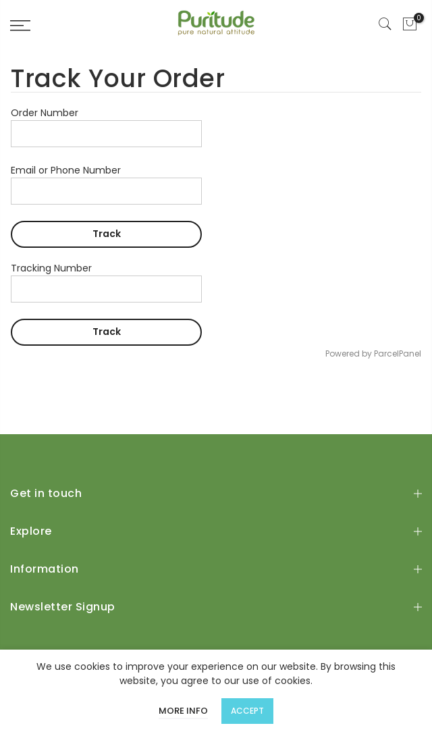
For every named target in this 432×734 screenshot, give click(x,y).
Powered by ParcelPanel (373, 353)
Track (106, 233)
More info (183, 710)
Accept (247, 710)
